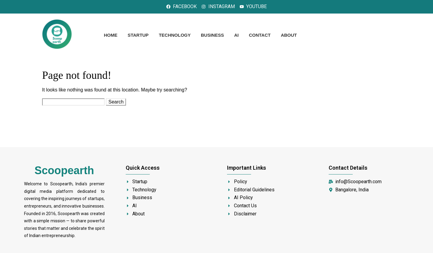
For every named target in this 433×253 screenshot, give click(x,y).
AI (236, 35)
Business (212, 35)
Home (110, 35)
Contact (260, 35)
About (289, 35)
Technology (175, 35)
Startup (138, 35)
